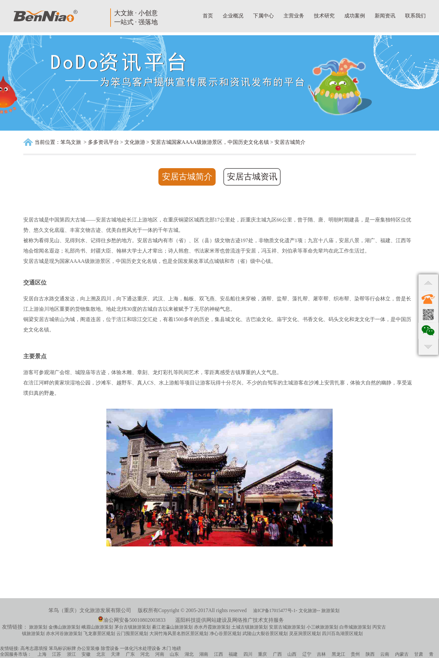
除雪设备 (110, 648)
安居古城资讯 (252, 176)
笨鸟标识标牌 (62, 648)
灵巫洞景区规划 (305, 633)
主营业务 (294, 15)
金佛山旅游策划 (64, 627)
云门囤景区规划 (132, 633)
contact (428, 298)
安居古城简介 (289, 142)
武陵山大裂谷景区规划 (265, 633)
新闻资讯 (385, 15)
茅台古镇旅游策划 (132, 627)
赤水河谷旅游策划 (64, 633)
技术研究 (324, 15)
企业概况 (233, 15)
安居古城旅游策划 (287, 627)
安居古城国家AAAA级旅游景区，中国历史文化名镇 (210, 142)
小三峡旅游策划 (322, 627)
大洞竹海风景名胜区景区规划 (178, 633)
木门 (166, 648)
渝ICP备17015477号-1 (274, 610)
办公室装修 (88, 648)
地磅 (176, 648)
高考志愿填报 (34, 648)
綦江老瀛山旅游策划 (172, 627)
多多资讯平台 (103, 142)
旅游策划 (330, 610)
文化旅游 (134, 142)
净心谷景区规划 (225, 633)
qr (428, 315)
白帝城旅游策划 (355, 627)
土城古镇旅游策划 (249, 627)
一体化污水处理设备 (140, 648)
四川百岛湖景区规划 (342, 633)
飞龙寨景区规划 (99, 633)
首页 (208, 15)
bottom (428, 347)
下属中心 (263, 15)
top (428, 282)
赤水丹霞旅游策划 (212, 627)
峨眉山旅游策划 (97, 627)
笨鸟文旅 (70, 142)
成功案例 (354, 15)
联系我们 (415, 15)
